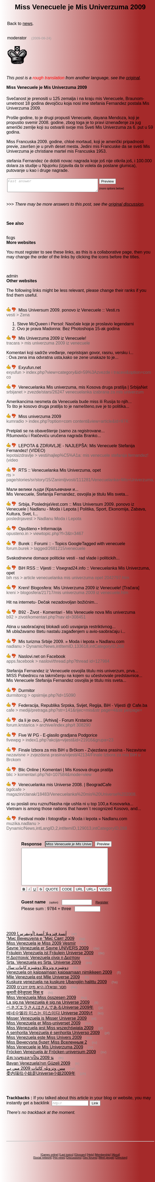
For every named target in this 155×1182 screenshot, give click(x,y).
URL (79, 899)
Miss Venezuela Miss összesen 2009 (41, 1007)
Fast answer (58, 186)
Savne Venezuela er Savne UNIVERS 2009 (47, 957)
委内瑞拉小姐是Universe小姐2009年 (40, 1083)
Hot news (59, 1167)
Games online (49, 1164)
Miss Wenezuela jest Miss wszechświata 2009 (49, 1037)
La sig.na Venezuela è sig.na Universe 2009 (47, 1012)
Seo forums (90, 1167)
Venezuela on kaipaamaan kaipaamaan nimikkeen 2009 (59, 982)
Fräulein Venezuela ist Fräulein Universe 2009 (49, 962)
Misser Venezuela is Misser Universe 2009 (46, 1028)
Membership (102, 1164)
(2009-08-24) (41, 38)
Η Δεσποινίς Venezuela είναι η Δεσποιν (43, 967)
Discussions (74, 1167)
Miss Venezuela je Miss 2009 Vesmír (41, 953)
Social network (42, 1167)
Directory (121, 1167)
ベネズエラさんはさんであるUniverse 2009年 (49, 1017)
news (27, 23)
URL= (91, 899)
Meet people (106, 1167)
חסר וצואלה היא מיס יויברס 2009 (36, 996)
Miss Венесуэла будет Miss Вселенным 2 (46, 1052)
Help (90, 1164)
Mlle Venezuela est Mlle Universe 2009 (43, 986)
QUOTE (51, 899)
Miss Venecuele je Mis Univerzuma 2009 (44, 1056)
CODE (67, 899)
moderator (17, 38)
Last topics (66, 1164)
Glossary (80, 1164)
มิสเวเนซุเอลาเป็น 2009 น (30, 1067)
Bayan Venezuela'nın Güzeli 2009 (38, 1073)
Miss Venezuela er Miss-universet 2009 (43, 1032)
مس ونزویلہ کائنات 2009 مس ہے (35, 1078)
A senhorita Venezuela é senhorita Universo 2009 (53, 1042)
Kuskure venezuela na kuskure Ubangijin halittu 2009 (56, 991)
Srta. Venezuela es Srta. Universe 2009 (43, 972)
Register (101, 912)
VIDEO (104, 899)
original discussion (126, 206)
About (115, 1164)
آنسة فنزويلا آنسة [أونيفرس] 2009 (36, 943)
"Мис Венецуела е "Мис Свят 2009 (40, 948)
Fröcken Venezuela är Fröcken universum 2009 (51, 1061)
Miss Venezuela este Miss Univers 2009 (44, 1047)
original (133, 78)
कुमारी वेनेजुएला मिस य (24, 1002)
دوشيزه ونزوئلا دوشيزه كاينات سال (37, 977)
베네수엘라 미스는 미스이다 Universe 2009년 (49, 1022)
